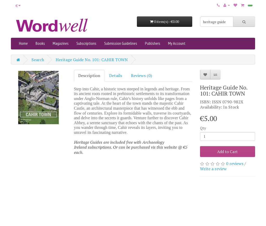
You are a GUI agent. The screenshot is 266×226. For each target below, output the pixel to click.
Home (23, 43)
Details (115, 75)
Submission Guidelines (120, 43)
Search (37, 59)
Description (89, 75)
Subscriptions (86, 43)
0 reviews (234, 163)
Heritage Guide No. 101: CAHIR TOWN (92, 59)
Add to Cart (227, 151)
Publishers (152, 43)
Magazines (61, 43)
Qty (203, 127)
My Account (176, 43)
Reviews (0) (141, 75)
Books (40, 43)
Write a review (213, 169)
